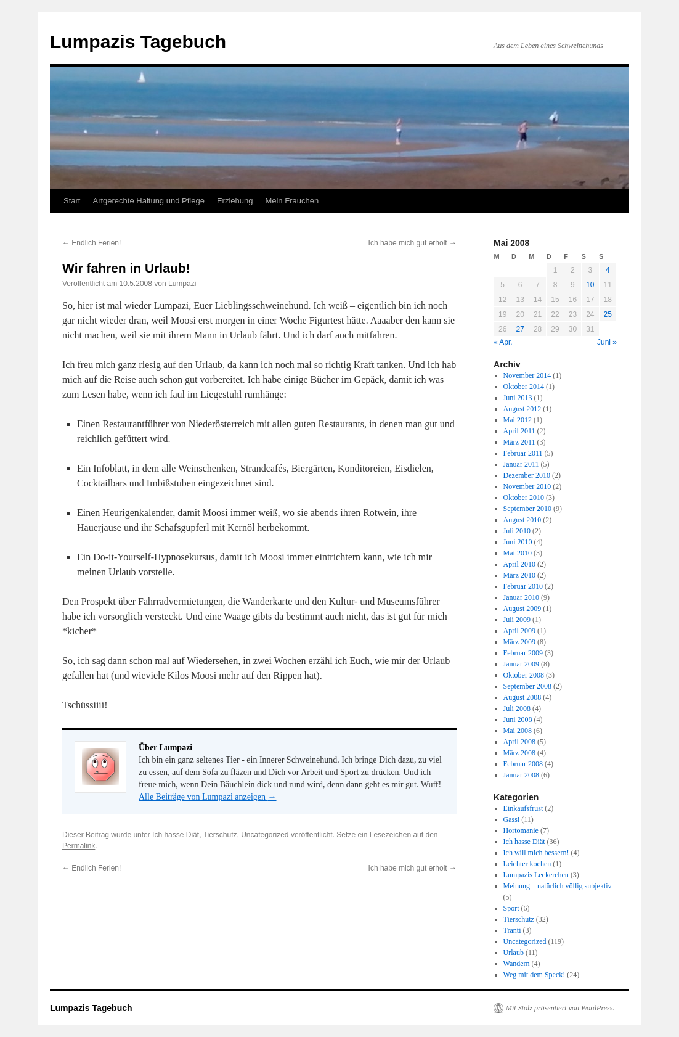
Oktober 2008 (523, 675)
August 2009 (522, 608)
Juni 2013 (517, 397)
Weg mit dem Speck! (534, 974)
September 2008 (527, 686)
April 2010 (519, 564)
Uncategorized (264, 834)
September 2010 (527, 508)
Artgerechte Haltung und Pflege (148, 200)
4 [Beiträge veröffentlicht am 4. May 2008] (608, 270)
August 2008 (522, 697)
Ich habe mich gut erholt (412, 243)
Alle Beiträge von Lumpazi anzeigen (208, 796)
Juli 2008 (517, 708)
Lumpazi (182, 283)
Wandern (516, 963)
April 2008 (519, 741)
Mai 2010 (517, 553)
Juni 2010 (517, 542)
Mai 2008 (517, 730)
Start (71, 200)
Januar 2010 (521, 597)
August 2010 (522, 519)
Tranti (512, 930)
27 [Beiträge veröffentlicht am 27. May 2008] (520, 329)
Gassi (511, 819)
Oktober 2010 (523, 497)
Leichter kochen (527, 863)
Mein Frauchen (292, 200)
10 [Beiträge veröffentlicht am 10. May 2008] (590, 285)
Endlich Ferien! (91, 243)
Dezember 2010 (526, 475)
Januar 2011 (521, 464)
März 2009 (519, 641)
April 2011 (519, 431)
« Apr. (503, 342)
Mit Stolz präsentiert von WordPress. (560, 1008)
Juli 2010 (517, 531)
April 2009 (519, 630)
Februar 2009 (523, 653)
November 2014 (527, 375)
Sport (511, 908)
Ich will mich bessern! (536, 852)
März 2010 (519, 575)
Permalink (78, 846)
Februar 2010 (523, 586)
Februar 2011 (523, 453)
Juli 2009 (517, 619)
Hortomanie (521, 830)
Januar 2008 (521, 775)
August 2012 (522, 408)
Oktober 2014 (523, 386)
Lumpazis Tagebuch (138, 41)
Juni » (607, 342)
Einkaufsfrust (523, 808)
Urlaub (513, 952)
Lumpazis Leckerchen (536, 875)
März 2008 (519, 752)
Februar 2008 (523, 764)
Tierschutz (220, 834)
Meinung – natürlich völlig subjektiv (557, 886)
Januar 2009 (521, 664)
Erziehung (235, 200)
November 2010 (527, 486)
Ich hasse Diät (175, 834)
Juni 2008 (517, 719)
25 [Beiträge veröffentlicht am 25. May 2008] (608, 314)
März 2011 (519, 442)
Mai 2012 (517, 420)
